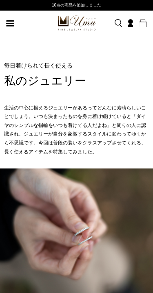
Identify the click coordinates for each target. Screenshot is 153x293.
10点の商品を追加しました (76, 5)
